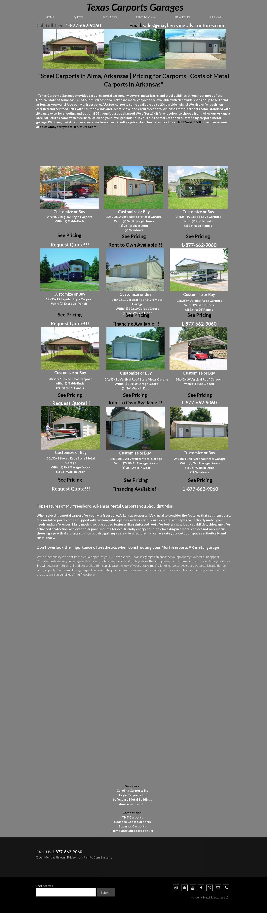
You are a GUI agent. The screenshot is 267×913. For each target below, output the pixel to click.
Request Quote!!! (70, 244)
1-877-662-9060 (83, 25)
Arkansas (170, 109)
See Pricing (134, 236)
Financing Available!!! (136, 324)
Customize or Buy (69, 211)
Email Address (44, 885)
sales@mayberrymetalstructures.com (183, 25)
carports (143, 100)
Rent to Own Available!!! (135, 245)
